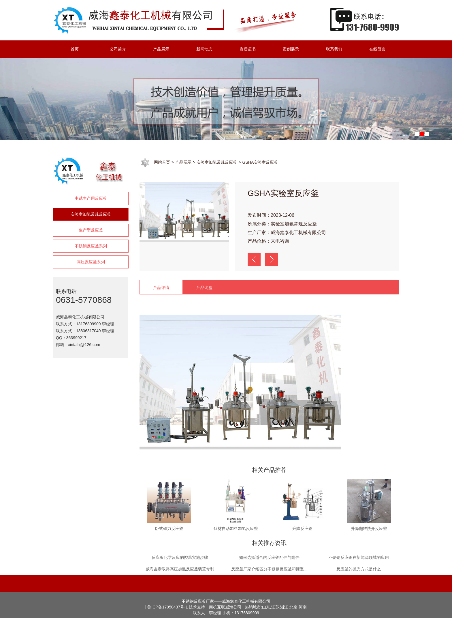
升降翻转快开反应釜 (369, 528)
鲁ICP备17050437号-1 (167, 607)
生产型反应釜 (91, 230)
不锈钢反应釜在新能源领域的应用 (358, 557)
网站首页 (162, 162)
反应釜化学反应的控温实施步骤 (180, 557)
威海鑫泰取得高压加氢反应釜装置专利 (180, 569)
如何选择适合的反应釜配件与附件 (269, 557)
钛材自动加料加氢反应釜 (236, 528)
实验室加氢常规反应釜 (91, 214)
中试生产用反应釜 (91, 198)
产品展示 (183, 162)
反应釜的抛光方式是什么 (358, 569)
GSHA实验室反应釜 (260, 162)
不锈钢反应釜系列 (91, 246)
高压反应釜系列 (91, 261)
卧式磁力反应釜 (169, 528)
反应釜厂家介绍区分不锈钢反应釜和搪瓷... (269, 569)
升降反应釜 (302, 528)
